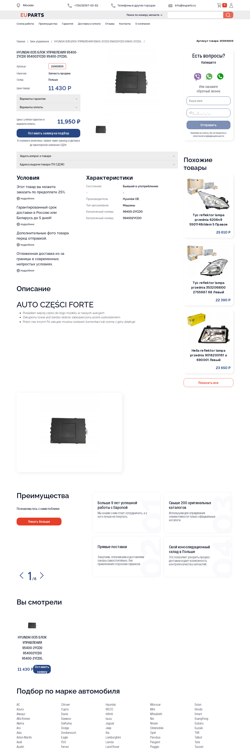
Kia (107, 732)
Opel (153, 732)
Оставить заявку (42, 669)
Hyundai (111, 703)
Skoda (198, 708)
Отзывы (109, 23)
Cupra (65, 708)
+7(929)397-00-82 (83, 5)
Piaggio (154, 746)
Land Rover (112, 746)
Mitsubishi (156, 713)
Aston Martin (24, 736)
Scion (198, 703)
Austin (20, 746)
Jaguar (110, 722)
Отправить (208, 125)
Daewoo (66, 718)
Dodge (65, 727)
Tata (197, 741)
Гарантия (67, 23)
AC (18, 703)
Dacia (64, 713)
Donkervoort (68, 732)
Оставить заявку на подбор (48, 133)
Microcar (155, 703)
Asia (19, 732)
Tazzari (199, 746)
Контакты (125, 23)
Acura (20, 708)
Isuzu (109, 718)
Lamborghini (113, 736)
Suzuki (199, 727)
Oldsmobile (156, 727)
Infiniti (109, 713)
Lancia (110, 741)
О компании (142, 23)
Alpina (20, 722)
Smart (198, 713)
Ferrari (65, 746)
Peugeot (155, 741)
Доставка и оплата (89, 23)
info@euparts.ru (182, 5)
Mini (152, 708)
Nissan (154, 722)
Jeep (108, 727)
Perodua (155, 736)
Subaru (199, 722)
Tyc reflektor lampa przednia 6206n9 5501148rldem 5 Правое (208, 219)
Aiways (21, 713)
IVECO (109, 708)
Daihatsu (66, 722)
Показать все (208, 382)
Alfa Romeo (23, 718)
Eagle (64, 736)
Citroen (65, 703)
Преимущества (48, 23)
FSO (63, 741)
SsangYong (201, 718)
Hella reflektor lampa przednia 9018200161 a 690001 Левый (208, 355)
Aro (19, 727)
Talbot (198, 736)
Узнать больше (39, 521)
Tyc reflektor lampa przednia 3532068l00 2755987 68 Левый (208, 287)
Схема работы (25, 23)
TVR (197, 732)
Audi (19, 741)
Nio (152, 718)
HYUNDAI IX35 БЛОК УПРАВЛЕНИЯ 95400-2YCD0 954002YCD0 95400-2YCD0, (32, 647)
